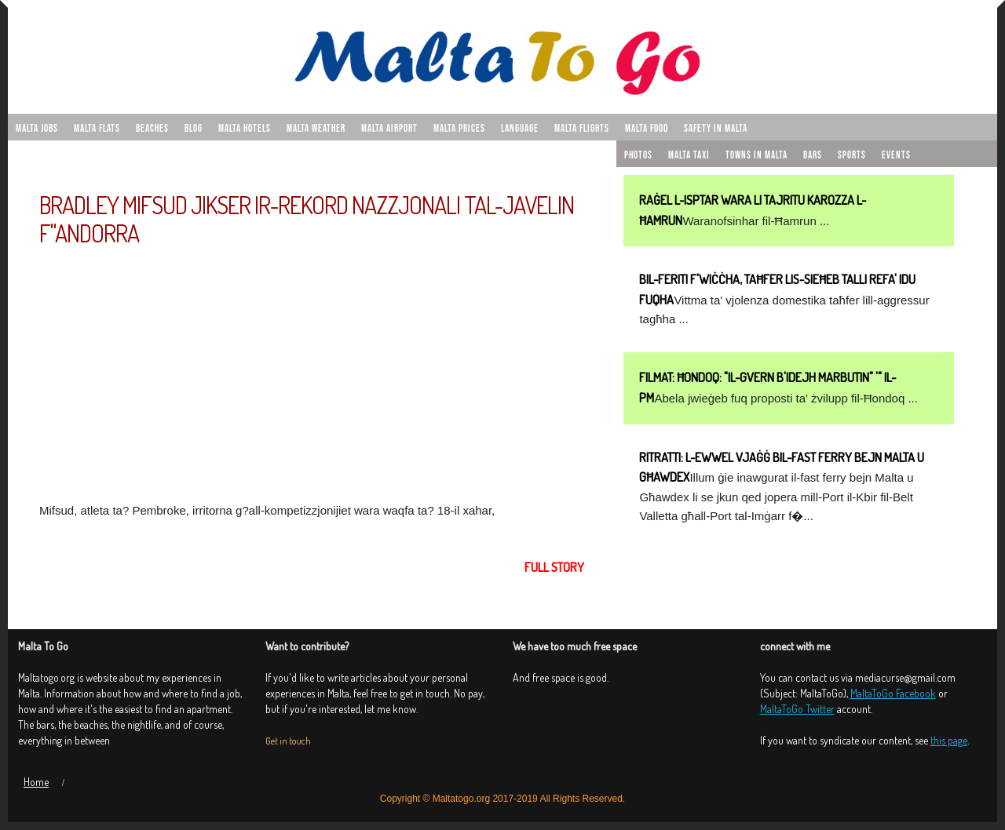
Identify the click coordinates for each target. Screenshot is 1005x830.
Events (896, 155)
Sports (852, 155)
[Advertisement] (311, 372)
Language (520, 128)
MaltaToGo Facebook (893, 693)
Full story (554, 567)
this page (948, 740)
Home (36, 781)
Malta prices (459, 128)
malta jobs (37, 128)
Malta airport (389, 128)
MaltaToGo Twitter (797, 708)
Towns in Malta (756, 155)
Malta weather (316, 128)
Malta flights (581, 128)
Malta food (646, 128)
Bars (812, 155)
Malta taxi (689, 155)
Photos (638, 155)
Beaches (152, 128)
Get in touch (288, 741)
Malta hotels (244, 128)
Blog (194, 128)
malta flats (97, 128)
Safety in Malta (715, 128)
